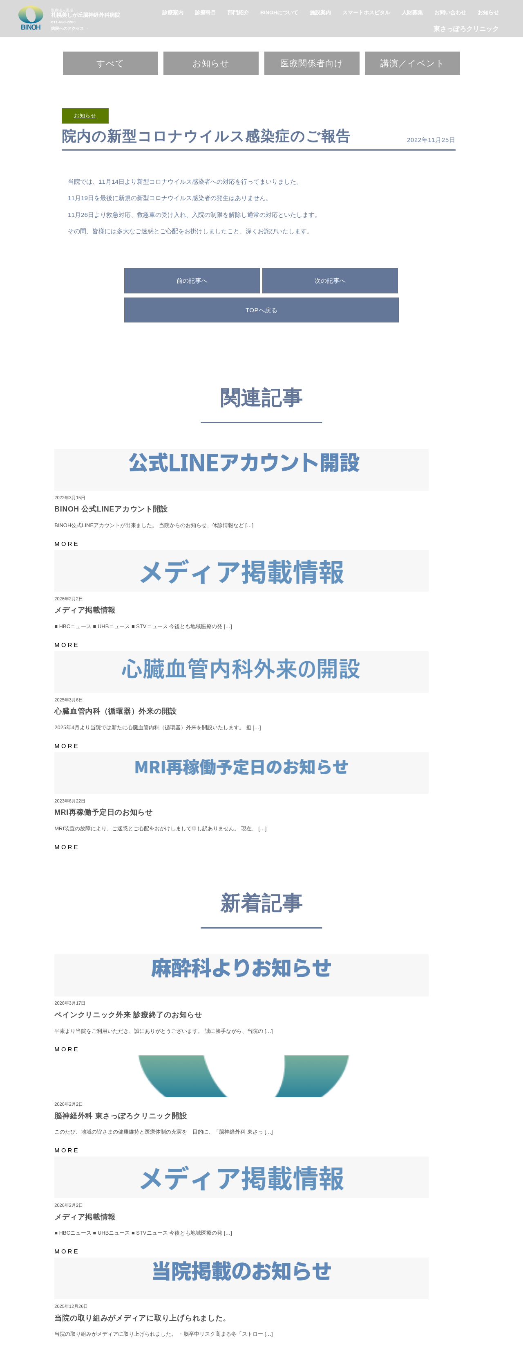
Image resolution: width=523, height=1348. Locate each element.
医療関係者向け (312, 63)
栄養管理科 (364, 1313)
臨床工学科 (396, 1313)
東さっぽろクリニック (466, 28)
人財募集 (345, 1291)
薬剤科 (307, 1313)
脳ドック (262, 1313)
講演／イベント (412, 63)
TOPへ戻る (261, 310)
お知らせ (211, 63)
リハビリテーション (223, 1313)
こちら (433, 1162)
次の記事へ (330, 280)
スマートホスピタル (260, 1291)
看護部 (286, 1313)
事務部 (422, 1313)
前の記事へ (192, 280)
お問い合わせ (428, 1291)
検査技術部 (333, 1313)
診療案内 (296, 1291)
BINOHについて (215, 1291)
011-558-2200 (63, 22)
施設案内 (320, 1291)
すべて (110, 63)
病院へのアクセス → (70, 28)
